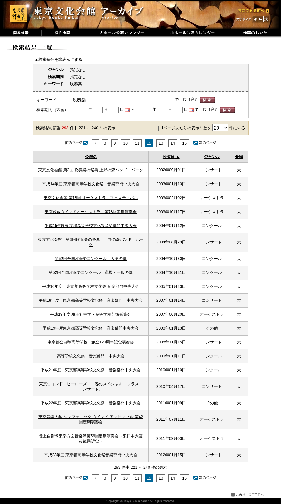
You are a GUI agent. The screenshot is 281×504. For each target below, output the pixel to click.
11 (137, 143)
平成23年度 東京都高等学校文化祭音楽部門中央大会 (90, 455)
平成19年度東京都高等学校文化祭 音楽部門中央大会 (91, 328)
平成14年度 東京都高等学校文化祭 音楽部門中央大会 (90, 184)
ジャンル (212, 156)
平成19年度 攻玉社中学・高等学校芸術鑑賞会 (90, 314)
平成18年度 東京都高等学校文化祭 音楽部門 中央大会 (91, 300)
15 (184, 143)
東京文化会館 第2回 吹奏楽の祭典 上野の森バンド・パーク (90, 170)
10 (125, 143)
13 (161, 143)
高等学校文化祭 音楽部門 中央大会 (91, 356)
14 (173, 143)
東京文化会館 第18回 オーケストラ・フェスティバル (91, 197)
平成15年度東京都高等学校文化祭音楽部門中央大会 (91, 225)
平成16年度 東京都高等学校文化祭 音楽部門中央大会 (90, 286)
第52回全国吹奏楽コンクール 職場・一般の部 (91, 272)
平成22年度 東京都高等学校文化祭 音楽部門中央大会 (91, 403)
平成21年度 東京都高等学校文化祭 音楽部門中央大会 (91, 370)
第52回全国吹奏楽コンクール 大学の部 (91, 258)
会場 (239, 156)
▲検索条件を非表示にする (58, 59)
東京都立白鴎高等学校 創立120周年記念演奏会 (91, 342)
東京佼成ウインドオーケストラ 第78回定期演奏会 (91, 211)
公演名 (91, 156)
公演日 (169, 156)
